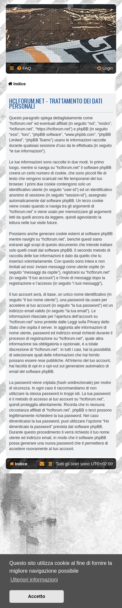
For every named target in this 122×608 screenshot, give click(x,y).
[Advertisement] (61, 544)
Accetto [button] (36, 596)
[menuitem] (24, 68)
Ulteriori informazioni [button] (34, 579)
